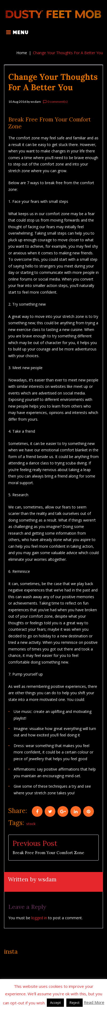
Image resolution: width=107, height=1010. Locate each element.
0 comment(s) (55, 102)
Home (21, 52)
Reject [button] (74, 1002)
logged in (39, 917)
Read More (94, 1002)
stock (31, 823)
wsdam (35, 102)
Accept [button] (55, 1002)
